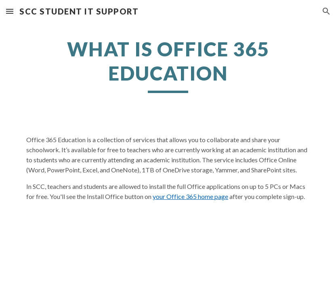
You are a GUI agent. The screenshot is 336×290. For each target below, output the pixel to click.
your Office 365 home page (190, 196)
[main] (168, 65)
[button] (9, 11)
